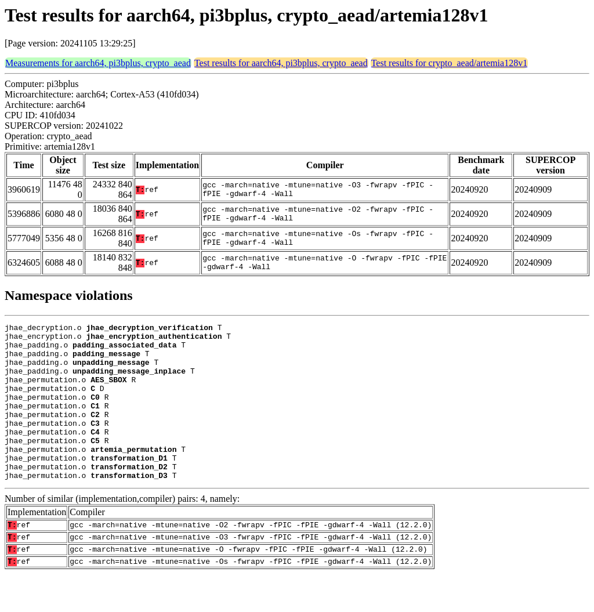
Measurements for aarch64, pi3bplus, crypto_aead (98, 63)
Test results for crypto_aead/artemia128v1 (449, 63)
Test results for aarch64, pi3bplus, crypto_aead (281, 63)
